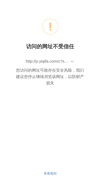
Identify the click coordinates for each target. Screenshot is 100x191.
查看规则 (50, 173)
